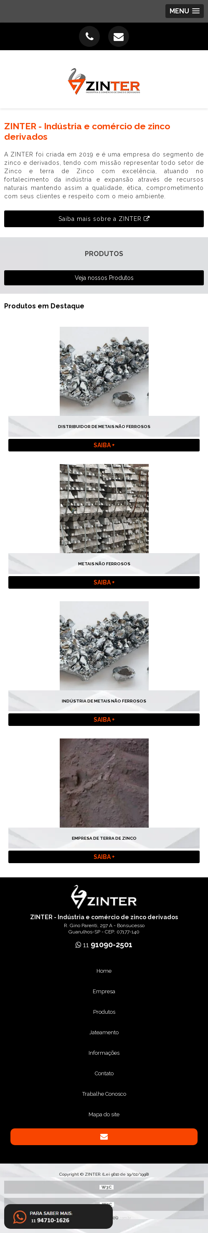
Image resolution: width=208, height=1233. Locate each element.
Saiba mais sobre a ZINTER (104, 218)
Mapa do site (104, 1114)
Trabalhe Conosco (104, 1094)
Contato (104, 1073)
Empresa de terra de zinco (104, 838)
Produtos (104, 1012)
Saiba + (104, 445)
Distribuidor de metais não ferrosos (104, 426)
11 (104, 945)
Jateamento (104, 1032)
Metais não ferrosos (104, 563)
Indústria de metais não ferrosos (104, 701)
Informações (104, 1053)
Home (104, 971)
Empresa (104, 991)
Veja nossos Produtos (104, 277)
